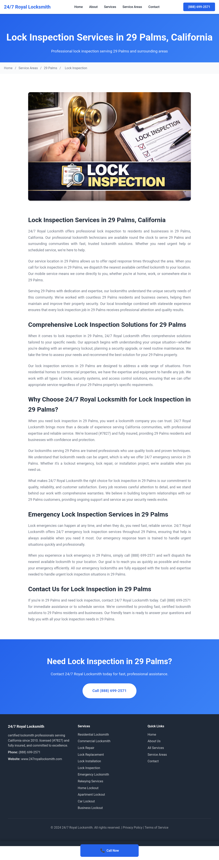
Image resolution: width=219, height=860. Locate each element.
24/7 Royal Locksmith (27, 7)
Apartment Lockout (91, 794)
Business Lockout (90, 808)
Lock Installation (89, 761)
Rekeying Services (90, 781)
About (93, 7)
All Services (156, 748)
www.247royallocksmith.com (41, 759)
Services (110, 7)
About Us (154, 741)
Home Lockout (88, 788)
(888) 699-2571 (199, 7)
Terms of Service (156, 827)
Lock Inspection (89, 768)
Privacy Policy (132, 827)
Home (78, 7)
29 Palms (50, 68)
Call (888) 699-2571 (109, 690)
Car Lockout (86, 801)
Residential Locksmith (93, 734)
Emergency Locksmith (93, 774)
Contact (153, 7)
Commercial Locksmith (94, 741)
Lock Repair (86, 748)
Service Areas (132, 7)
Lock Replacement (91, 754)
